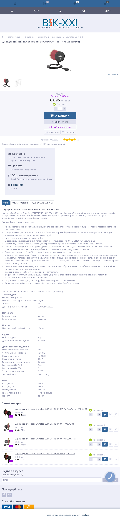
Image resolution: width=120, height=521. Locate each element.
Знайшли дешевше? (60, 127)
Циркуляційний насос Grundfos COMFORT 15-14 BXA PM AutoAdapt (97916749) (51, 409)
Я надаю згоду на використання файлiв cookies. (67, 515)
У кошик (60, 115)
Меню (36, 11)
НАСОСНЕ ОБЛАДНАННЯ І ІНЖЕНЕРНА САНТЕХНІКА (60, 24)
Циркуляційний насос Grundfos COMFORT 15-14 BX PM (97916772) (45, 453)
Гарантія (17, 185)
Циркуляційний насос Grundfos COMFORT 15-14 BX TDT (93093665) (45, 439)
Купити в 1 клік (60, 121)
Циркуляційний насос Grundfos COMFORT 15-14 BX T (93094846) (44, 424)
